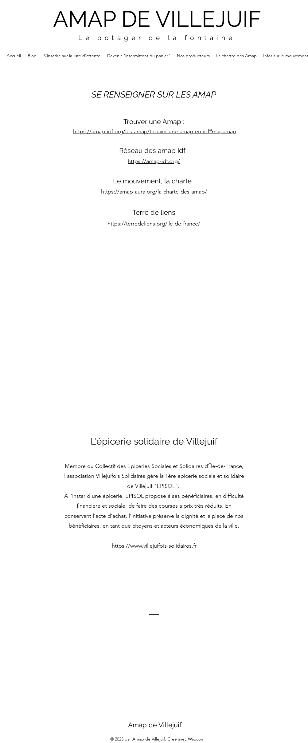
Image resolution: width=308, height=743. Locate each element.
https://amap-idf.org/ (154, 161)
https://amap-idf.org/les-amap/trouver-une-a (127, 131)
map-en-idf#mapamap (209, 131)
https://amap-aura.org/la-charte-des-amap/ (154, 191)
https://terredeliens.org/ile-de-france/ (153, 223)
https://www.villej (133, 545)
